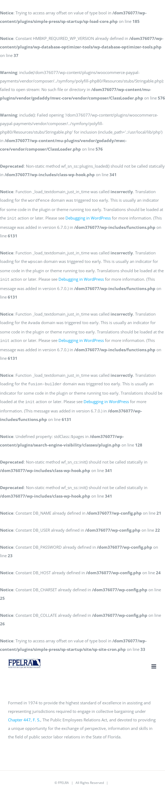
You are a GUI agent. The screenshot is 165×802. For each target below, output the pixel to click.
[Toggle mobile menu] (154, 660)
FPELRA (63, 776)
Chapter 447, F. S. (24, 713)
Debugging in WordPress (88, 217)
